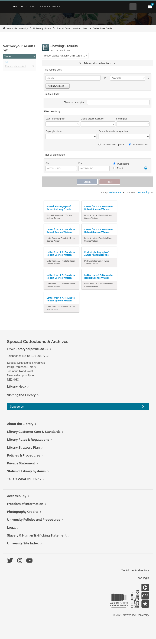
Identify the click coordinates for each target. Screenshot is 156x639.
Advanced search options (97, 63)
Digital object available (92, 118)
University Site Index (23, 543)
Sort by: (104, 192)
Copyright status (54, 131)
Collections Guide (102, 28)
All (6, 62)
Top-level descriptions (111, 144)
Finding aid (122, 118)
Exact (118, 168)
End (80, 163)
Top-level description (74, 102)
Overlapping (121, 163)
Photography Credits (22, 512)
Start (48, 163)
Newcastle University (17, 28)
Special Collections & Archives (36, 6)
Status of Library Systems (26, 471)
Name (7, 56)
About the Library (20, 424)
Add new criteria (57, 86)
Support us (17, 406)
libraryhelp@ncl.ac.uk (32, 349)
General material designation (113, 131)
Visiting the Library (21, 395)
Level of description (55, 118)
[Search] (73, 78)
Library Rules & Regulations (28, 439)
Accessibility (16, 496)
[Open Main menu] (141, 6)
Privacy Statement (21, 463)
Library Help (16, 386)
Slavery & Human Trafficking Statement (37, 535)
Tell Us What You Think (24, 479)
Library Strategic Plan (23, 447)
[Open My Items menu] (149, 6)
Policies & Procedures (23, 455)
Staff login (142, 578)
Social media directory (135, 570)
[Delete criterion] (147, 77)
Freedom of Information (25, 504)
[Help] (145, 168)
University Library (42, 28)
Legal (11, 527)
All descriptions (138, 144)
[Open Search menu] (132, 6)
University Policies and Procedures (33, 519)
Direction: (130, 192)
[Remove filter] (86, 55)
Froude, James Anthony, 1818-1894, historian (30, 66)
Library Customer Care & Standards (33, 432)
